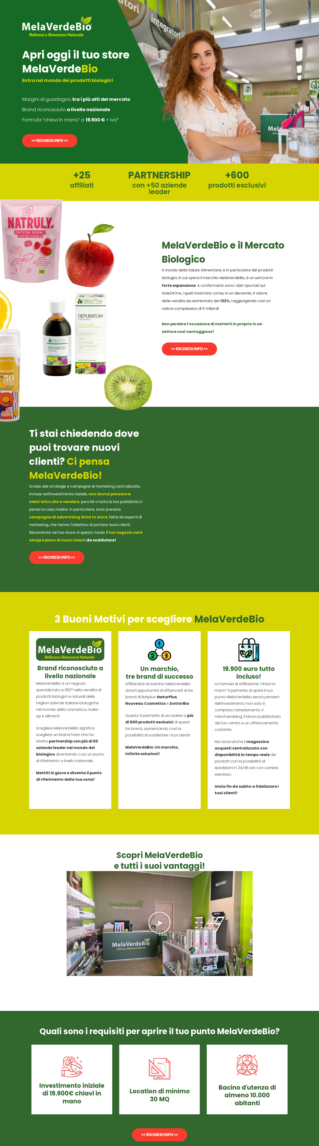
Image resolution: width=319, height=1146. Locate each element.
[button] (159, 923)
